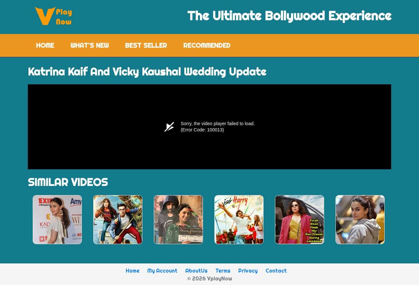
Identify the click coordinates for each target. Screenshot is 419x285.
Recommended (206, 45)
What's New (89, 45)
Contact (276, 270)
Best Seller (146, 45)
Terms (222, 270)
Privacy (248, 270)
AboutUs (196, 270)
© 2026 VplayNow (209, 278)
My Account (162, 270)
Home (49, 45)
